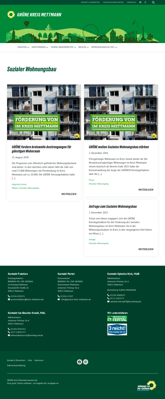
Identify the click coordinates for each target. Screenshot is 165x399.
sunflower (27, 383)
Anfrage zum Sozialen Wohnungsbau (113, 206)
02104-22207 (67, 296)
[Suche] (149, 2)
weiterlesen (68, 194)
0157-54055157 (18, 332)
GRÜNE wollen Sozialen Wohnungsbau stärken (119, 147)
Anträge (92, 239)
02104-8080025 (117, 295)
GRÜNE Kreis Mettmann (39, 14)
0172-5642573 (117, 298)
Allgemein (16, 184)
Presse (23, 184)
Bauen (15, 188)
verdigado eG (52, 383)
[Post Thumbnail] (44, 112)
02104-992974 (18, 296)
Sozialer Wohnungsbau (29, 188)
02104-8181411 (18, 329)
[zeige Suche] (153, 2)
